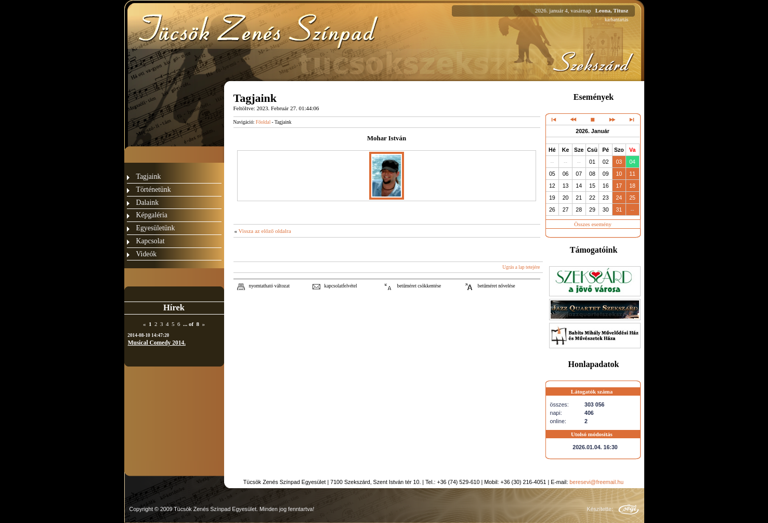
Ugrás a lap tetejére (521, 267)
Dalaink (147, 202)
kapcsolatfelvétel (340, 286)
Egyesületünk (155, 228)
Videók (146, 254)
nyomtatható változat (269, 286)
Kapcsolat (150, 241)
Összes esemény (592, 224)
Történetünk (153, 189)
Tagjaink (148, 176)
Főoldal (263, 122)
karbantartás (617, 19)
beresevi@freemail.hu (596, 482)
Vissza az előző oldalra (265, 231)
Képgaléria (151, 215)
